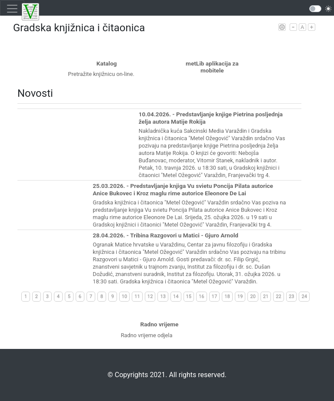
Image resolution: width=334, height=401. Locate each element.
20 (253, 296)
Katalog (107, 63)
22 (278, 296)
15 (189, 296)
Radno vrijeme (159, 324)
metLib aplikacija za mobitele (212, 67)
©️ (110, 375)
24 (304, 296)
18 (227, 296)
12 (150, 296)
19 (240, 296)
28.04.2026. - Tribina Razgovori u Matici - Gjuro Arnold (165, 235)
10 (124, 296)
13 (163, 296)
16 (201, 296)
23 (291, 296)
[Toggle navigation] (12, 8)
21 (266, 296)
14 (176, 296)
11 (137, 296)
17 (214, 296)
